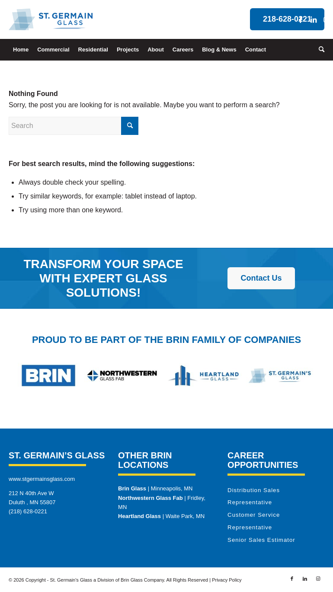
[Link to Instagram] (326, 19)
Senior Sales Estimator (261, 540)
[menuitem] (21, 50)
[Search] (319, 50)
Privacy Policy (226, 579)
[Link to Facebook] (300, 19)
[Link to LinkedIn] (313, 19)
